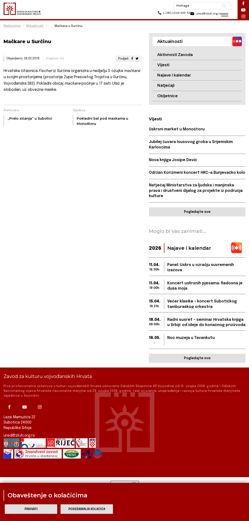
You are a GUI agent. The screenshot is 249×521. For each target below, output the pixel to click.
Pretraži (220, 6)
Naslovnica (12, 25)
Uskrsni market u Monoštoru (177, 130)
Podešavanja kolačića (86, 509)
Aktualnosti (35, 25)
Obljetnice (167, 96)
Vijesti (163, 65)
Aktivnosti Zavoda (175, 54)
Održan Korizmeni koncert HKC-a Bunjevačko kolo (197, 173)
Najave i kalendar (174, 75)
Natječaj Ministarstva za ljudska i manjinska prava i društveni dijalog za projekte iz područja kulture (196, 191)
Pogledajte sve (197, 212)
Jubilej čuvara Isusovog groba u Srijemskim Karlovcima (191, 144)
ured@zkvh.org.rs (19, 436)
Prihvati (31, 509)
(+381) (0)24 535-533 (165, 14)
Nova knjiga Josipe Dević (173, 160)
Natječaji (165, 85)
